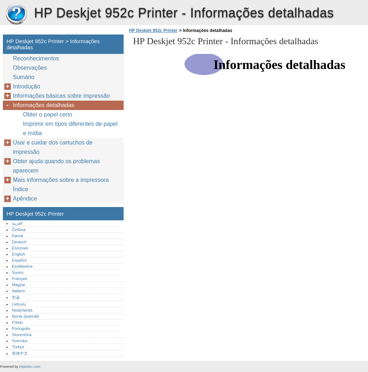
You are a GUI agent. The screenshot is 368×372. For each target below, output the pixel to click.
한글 (16, 297)
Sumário (23, 77)
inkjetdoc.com (29, 366)
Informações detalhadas (43, 105)
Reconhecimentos (36, 58)
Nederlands (22, 310)
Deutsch (19, 242)
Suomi (17, 272)
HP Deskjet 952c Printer (16, 14)
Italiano (18, 291)
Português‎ (21, 328)
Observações (30, 68)
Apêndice (25, 199)
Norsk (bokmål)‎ (25, 316)
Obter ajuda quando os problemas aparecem (56, 166)
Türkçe (18, 347)
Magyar (18, 285)
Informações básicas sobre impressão (61, 96)
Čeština (19, 230)
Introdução (26, 86)
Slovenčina (22, 334)
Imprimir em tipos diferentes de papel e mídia (70, 128)
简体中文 (20, 353)
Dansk (17, 236)
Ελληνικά (20, 248)
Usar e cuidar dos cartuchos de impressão (52, 147)
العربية (17, 223)
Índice (20, 189)
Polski (17, 322)
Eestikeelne (22, 266)
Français (19, 278)
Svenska (19, 341)
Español (19, 260)
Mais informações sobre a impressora (61, 180)
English (18, 254)
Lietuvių (19, 304)
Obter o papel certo (47, 114)
